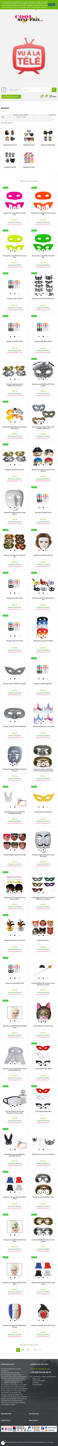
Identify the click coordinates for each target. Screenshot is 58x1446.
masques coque (21, 117)
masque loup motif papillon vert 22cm (15, 1240)
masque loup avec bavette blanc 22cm (14, 1198)
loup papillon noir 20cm (43, 1069)
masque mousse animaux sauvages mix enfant (15, 427)
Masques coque (29, 145)
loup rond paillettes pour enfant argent (43, 1240)
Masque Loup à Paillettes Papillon (14, 684)
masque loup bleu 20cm (43, 512)
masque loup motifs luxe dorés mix (15, 556)
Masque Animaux (43, 940)
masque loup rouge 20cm (43, 684)
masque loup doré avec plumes (15, 940)
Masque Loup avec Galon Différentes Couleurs (14, 385)
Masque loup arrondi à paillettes (14, 726)
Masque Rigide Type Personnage (15, 855)
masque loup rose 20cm (14, 641)
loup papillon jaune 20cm (43, 812)
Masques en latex (10, 145)
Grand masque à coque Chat (43, 1026)
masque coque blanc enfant (43, 555)
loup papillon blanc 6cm (43, 1111)
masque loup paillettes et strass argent (43, 385)
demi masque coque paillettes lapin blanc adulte (14, 812)
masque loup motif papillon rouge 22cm (15, 1026)
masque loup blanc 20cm (43, 341)
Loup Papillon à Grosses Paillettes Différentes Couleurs (43, 898)
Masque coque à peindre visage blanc (15, 513)
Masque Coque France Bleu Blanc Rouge (14, 1326)
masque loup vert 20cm (15, 598)
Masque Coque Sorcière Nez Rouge (43, 1325)
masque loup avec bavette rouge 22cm (43, 1283)
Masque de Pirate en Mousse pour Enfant (43, 470)
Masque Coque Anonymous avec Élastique (43, 855)
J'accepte (52, 4)
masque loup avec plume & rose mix (43, 599)
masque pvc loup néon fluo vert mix (43, 256)
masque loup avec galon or (14, 470)
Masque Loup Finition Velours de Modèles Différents (43, 427)
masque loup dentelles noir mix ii (43, 298)
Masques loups (29, 167)
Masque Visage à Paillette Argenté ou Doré (15, 770)
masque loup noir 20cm (15, 341)
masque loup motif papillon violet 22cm (14, 1283)
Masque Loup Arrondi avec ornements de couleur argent (43, 770)
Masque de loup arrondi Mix (43, 641)
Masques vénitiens (48, 145)
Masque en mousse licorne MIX (43, 726)
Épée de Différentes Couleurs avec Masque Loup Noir (43, 984)
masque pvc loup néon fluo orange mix (43, 213)
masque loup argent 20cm (15, 983)
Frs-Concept (49, 1442)
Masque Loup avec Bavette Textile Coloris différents (15, 1069)
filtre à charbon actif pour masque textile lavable (14, 1112)
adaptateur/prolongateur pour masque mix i (15, 898)
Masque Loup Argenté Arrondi (43, 1197)
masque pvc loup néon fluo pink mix (15, 213)
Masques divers (10, 167)
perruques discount (7, 123)
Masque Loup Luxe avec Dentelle (43, 1154)
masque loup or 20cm (14, 298)
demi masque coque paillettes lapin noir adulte (14, 1155)
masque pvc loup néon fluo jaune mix (15, 256)
